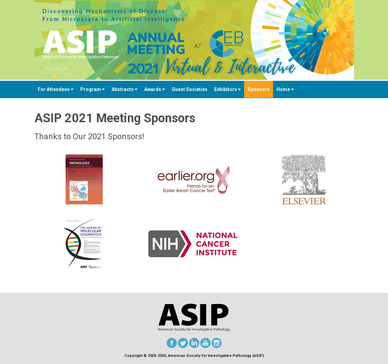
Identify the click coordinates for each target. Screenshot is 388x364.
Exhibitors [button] (227, 89)
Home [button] (285, 89)
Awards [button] (154, 89)
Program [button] (92, 89)
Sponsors (259, 89)
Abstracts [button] (124, 89)
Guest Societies (189, 89)
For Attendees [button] (55, 89)
